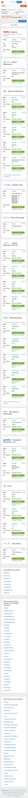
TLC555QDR (7, 636)
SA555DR (6, 628)
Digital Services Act (7, 794)
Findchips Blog (13, 2)
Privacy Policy (14, 792)
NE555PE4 (7, 642)
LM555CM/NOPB (8, 613)
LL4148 (6, 784)
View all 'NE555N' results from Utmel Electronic (11, 402)
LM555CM (6, 653)
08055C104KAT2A (9, 762)
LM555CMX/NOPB (9, 611)
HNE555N (14, 266)
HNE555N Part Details (18, 278)
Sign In (25, 2)
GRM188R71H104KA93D (10, 725)
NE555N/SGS (15, 338)
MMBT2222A (7, 759)
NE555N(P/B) (15, 370)
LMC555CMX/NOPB (9, 619)
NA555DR (6, 685)
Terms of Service (21, 792)
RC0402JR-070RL (9, 722)
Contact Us (10, 790)
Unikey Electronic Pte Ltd (14, 245)
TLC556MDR (7, 682)
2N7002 (6, 773)
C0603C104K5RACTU (10, 739)
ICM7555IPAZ (7, 667)
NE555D (6, 673)
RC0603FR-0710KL (9, 756)
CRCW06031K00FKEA (10, 767)
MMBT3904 (7, 710)
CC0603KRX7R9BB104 (10, 750)
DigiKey (14, 33)
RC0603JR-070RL (9, 781)
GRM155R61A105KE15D (10, 770)
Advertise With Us (16, 795)
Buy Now (18, 51)
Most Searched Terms (21, 790)
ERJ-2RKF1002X (8, 764)
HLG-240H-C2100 (9, 707)
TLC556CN (7, 679)
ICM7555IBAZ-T (8, 670)
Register (19, 2)
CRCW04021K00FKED (10, 727)
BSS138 (6, 753)
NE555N (14, 39)
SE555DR (6, 639)
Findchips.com (2, 2)
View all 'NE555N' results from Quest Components (11, 175)
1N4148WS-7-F (8, 742)
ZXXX (5, 716)
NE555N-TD (15, 296)
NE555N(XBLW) (16, 492)
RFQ (18, 80)
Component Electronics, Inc (14, 442)
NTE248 (6, 702)
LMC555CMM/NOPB (9, 622)
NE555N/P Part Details (18, 335)
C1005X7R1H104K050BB (11, 705)
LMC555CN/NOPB (9, 650)
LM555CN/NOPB (8, 648)
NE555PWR (7, 687)
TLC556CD (7, 665)
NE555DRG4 (7, 690)
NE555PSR (7, 662)
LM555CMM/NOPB (9, 616)
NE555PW (6, 676)
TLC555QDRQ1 (8, 633)
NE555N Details (22, 21)
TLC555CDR (7, 645)
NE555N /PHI (15, 354)
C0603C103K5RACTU (10, 779)
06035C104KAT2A (9, 776)
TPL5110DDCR (8, 659)
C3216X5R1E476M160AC (11, 713)
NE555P (6, 608)
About (15, 790)
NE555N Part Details (17, 53)
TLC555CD (7, 630)
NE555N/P (14, 324)
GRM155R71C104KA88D (10, 736)
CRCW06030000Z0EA (10, 744)
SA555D (6, 656)
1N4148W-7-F (7, 733)
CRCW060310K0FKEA (10, 719)
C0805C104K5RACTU (10, 730)
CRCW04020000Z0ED (10, 747)
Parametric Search (6, 792)
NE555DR (6, 625)
